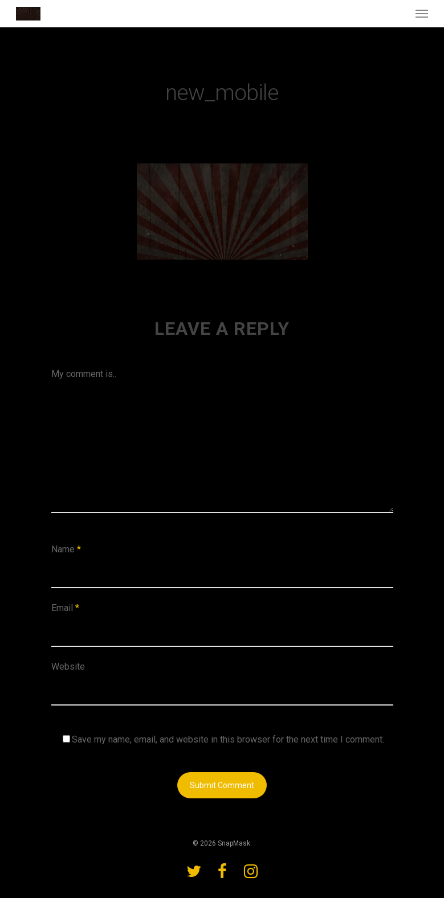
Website (68, 666)
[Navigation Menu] (422, 13)
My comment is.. (83, 373)
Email (65, 607)
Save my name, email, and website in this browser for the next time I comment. (228, 739)
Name (66, 549)
